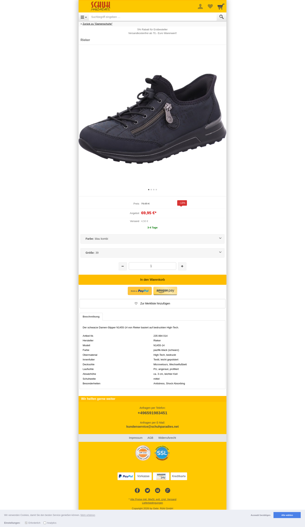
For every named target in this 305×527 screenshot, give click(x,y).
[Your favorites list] (210, 6)
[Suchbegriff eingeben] (153, 17)
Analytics (51, 523)
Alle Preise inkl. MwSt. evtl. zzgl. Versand (153, 499)
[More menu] (200, 6)
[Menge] (152, 266)
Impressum (135, 437)
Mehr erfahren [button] (88, 515)
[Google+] (168, 491)
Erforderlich (34, 523)
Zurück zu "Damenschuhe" (98, 23)
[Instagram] (157, 491)
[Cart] (221, 6)
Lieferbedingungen (152, 502)
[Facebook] (137, 491)
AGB (150, 437)
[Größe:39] (152, 253)
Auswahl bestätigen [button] (260, 515)
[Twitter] (147, 491)
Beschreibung (91, 316)
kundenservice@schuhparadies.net (152, 426)
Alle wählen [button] (287, 515)
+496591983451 (152, 413)
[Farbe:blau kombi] (152, 239)
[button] (140, 291)
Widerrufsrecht (167, 437)
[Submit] (221, 16)
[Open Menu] (84, 16)
